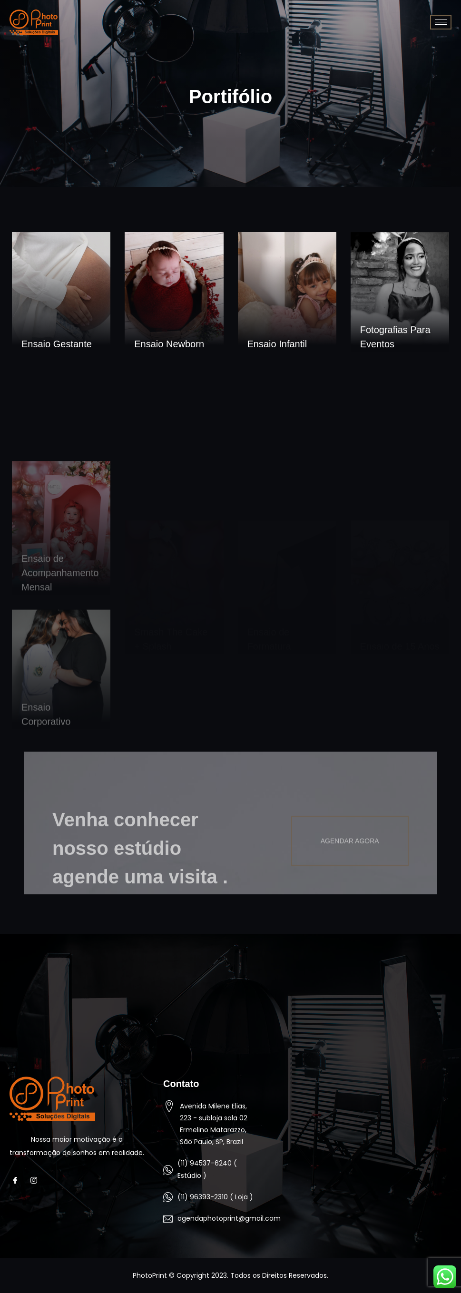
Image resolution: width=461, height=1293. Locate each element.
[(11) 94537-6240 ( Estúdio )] (168, 1170)
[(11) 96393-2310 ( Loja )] (168, 1197)
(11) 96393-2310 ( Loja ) (215, 1197)
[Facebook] (18, 1181)
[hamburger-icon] (440, 22)
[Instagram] (36, 1181)
